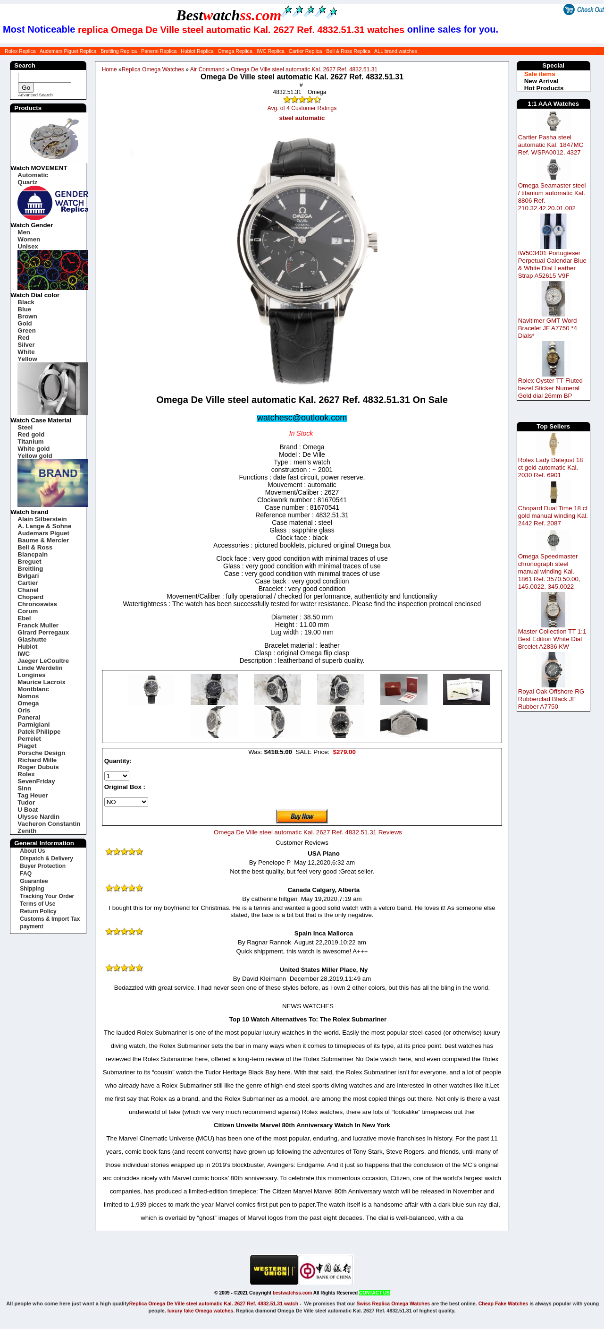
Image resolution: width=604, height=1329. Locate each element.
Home (109, 69)
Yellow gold (34, 455)
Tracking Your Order (47, 896)
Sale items (539, 73)
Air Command (207, 69)
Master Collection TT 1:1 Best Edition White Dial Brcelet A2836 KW (552, 639)
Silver (25, 344)
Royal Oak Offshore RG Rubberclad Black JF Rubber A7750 (551, 699)
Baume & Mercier (43, 540)
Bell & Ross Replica (348, 51)
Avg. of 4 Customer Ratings (302, 108)
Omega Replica (235, 51)
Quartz (27, 182)
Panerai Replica (158, 51)
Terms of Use (37, 903)
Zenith (26, 830)
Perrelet (29, 738)
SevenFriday (36, 781)
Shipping (32, 888)
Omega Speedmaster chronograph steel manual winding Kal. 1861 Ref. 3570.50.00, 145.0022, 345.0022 (549, 571)
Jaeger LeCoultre (43, 660)
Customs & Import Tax (50, 919)
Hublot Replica (197, 51)
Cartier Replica (305, 51)
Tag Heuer (32, 795)
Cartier (27, 582)
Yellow (27, 358)
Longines (31, 674)
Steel (25, 427)
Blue (24, 309)
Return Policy (38, 911)
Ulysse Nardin (38, 816)
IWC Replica (271, 51)
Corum (27, 611)
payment (31, 926)
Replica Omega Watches (153, 69)
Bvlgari (28, 575)
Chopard (30, 596)
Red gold (30, 434)
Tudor (26, 802)
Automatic (32, 175)
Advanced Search (35, 95)
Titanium (30, 441)
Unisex (27, 246)
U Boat (27, 809)
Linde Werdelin (39, 667)
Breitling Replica (119, 51)
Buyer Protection (43, 866)
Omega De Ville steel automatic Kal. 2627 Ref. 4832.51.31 (304, 69)
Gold (24, 323)
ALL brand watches (395, 51)
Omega (28, 703)
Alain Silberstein (42, 519)
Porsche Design (41, 752)
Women (28, 239)
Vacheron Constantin (48, 823)
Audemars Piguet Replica (68, 51)
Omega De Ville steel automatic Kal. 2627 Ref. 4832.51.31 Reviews (308, 832)
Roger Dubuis (38, 767)
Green (26, 330)
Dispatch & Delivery (46, 858)
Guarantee (34, 881)
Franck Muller (38, 625)
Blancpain (32, 554)
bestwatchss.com (292, 1292)
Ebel (24, 618)
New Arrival (541, 81)
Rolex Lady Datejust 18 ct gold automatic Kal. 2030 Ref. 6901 (550, 467)
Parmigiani (33, 724)
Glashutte (31, 639)
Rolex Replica (20, 51)
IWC (23, 653)
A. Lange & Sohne (44, 526)
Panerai (28, 717)
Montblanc (33, 689)
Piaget (26, 745)
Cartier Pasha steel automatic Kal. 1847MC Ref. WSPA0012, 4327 (551, 145)
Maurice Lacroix (41, 682)
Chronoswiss (37, 604)
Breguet (29, 561)
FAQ (26, 873)
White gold (33, 448)
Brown (27, 316)
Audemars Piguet (43, 533)
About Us (32, 851)
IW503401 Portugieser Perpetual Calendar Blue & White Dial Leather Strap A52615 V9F (552, 264)
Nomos (28, 696)
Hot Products (544, 88)
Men (23, 232)
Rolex (25, 774)
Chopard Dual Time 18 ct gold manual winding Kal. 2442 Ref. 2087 (553, 516)
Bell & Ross (34, 547)
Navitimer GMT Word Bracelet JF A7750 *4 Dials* (547, 328)
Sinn (24, 788)
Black (25, 302)
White (25, 351)
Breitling (30, 568)
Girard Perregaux (43, 632)
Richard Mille (37, 759)
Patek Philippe (38, 731)
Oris (23, 710)
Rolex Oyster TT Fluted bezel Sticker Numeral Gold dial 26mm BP (550, 388)
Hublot (27, 646)
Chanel (27, 589)
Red (23, 337)
